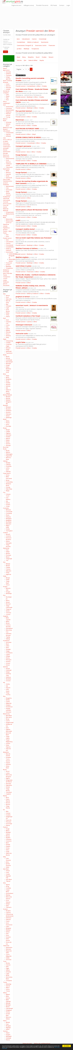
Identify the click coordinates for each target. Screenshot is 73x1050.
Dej (7, 501)
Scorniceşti (9, 823)
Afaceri (5, 68)
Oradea (44, 57)
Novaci (8, 602)
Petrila (8, 658)
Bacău (4, 355)
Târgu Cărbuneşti (9, 606)
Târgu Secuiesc (8, 545)
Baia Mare (9, 715)
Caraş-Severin (7, 473)
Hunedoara (6, 640)
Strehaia (8, 764)
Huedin (8, 504)
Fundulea (8, 466)
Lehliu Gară (7, 469)
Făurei (8, 423)
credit (18, 220)
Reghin (8, 778)
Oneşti (8, 365)
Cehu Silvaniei (8, 859)
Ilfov (4, 696)
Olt (4, 809)
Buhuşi (8, 358)
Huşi (7, 1024)
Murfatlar (8, 522)
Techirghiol (9, 531)
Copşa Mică (7, 890)
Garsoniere (9, 190)
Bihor (52, 30)
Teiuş (7, 315)
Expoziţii (8, 174)
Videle (7, 958)
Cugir (7, 308)
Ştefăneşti (9, 351)
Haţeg (7, 651)
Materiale (5, 209)
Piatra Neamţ (8, 800)
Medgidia (8, 520)
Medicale (5, 210)
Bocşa (7, 480)
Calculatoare (26, 39)
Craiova (8, 569)
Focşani (8, 1034)
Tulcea (5, 982)
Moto (4, 217)
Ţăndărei (8, 679)
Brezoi (7, 1006)
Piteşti (7, 349)
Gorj (4, 595)
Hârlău (8, 684)
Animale (8, 72)
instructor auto (22, 333)
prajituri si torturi (23, 297)
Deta (7, 966)
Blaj (7, 304)
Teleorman (6, 945)
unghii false (20, 342)
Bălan (7, 621)
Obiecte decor (8, 125)
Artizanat (8, 122)
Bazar (4, 120)
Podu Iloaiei (7, 690)
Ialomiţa (5, 667)
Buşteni (8, 837)
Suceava (5, 909)
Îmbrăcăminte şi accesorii (7, 182)
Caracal (8, 813)
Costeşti (8, 342)
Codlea (8, 431)
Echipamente (10, 212)
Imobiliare (6, 184)
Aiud (7, 297)
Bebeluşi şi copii (7, 127)
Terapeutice (35, 49)
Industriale (6, 198)
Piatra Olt (8, 820)
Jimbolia (8, 972)
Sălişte (8, 904)
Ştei (25, 60)
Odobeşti (8, 1038)
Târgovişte (9, 558)
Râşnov (8, 438)
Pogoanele (9, 456)
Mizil (7, 843)
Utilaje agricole (8, 78)
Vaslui (4, 1020)
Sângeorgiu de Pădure (9, 781)
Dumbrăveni (9, 893)
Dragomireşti (9, 722)
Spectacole (9, 177)
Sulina (8, 989)
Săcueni (51, 57)
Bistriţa (8, 398)
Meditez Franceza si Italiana (27, 248)
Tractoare (8, 75)
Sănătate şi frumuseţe (6, 270)
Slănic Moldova (8, 368)
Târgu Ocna (7, 371)
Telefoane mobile (9, 164)
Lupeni (8, 654)
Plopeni (8, 846)
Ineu (7, 327)
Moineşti (8, 363)
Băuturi (5, 119)
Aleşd (18, 57)
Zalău (7, 867)
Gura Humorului (9, 924)
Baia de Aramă (8, 754)
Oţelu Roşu (9, 489)
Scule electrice (8, 161)
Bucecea (8, 409)
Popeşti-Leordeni (8, 709)
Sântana (8, 335)
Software (8, 136)
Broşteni (8, 911)
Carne (7, 84)
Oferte (20, 75)
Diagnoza (8, 112)
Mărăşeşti (9, 1036)
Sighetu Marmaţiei (9, 730)
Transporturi (6, 277)
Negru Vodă (7, 526)
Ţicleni (8, 611)
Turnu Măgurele (8, 955)
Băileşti (8, 564)
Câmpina (8, 839)
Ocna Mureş (8, 310)
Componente (9, 132)
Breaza (8, 836)
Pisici (7, 100)
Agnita (8, 884)
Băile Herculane (9, 477)
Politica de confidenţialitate (42, 1043)
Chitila (8, 701)
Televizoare (9, 167)
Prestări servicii (35, 30)
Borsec (8, 623)
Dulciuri (8, 86)
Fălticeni (8, 919)
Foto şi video (6, 179)
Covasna (5, 532)
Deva (7, 647)
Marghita (31, 57)
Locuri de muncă (5, 206)
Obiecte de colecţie (6, 225)
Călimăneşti (9, 1008)
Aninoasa (8, 642)
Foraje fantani (21, 155)
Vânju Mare (7, 767)
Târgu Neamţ (8, 807)
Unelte (5, 280)
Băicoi (7, 830)
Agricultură (6, 70)
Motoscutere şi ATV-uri (9, 221)
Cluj (4, 492)
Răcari (7, 557)
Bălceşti (8, 1003)
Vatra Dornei (8, 939)
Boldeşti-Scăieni (8, 833)
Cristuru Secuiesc (8, 625)
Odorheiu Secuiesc (8, 634)
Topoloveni (9, 353)
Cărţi (4, 138)
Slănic (7, 850)
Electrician (20, 120)
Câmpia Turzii (8, 495)
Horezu (8, 1012)
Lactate (8, 89)
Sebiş (7, 337)
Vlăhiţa (8, 639)
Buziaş (8, 963)
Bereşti (8, 578)
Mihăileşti (9, 593)
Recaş (7, 975)
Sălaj (4, 857)
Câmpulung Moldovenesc (9, 915)
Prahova (5, 827)
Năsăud (8, 400)
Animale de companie (6, 92)
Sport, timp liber (7, 273)
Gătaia (8, 970)
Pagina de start (27, 1043)
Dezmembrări (10, 110)
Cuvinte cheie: (7, 35)
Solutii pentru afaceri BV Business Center (32, 210)
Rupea (8, 440)
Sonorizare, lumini (40, 45)
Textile (5, 275)
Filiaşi (7, 572)
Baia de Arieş (8, 301)
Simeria (8, 661)
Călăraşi (5, 461)
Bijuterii (5, 129)
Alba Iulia (8, 299)
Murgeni (8, 1026)
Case (7, 188)
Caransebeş (9, 482)
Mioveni (8, 348)
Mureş (5, 769)
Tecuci (8, 585)
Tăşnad (8, 881)
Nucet (38, 57)
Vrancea (5, 1031)
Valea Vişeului (8, 746)
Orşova (8, 762)
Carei (7, 872)
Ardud (8, 870)
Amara (8, 668)
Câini (7, 94)
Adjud (7, 1033)
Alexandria (9, 947)
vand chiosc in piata (23, 266)
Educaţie (5, 153)
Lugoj (7, 973)
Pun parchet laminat (24, 111)
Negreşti (8, 1027)
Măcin (7, 987)
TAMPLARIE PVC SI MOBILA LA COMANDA (31, 164)
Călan (7, 646)
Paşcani (8, 687)
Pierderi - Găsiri (7, 231)
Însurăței (8, 426)
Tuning (8, 117)
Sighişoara (9, 785)
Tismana (8, 612)
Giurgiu (5, 586)
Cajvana (8, 912)
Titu (7, 560)
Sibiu (4, 883)
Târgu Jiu (8, 609)
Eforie (7, 515)
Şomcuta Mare (8, 733)
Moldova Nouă (8, 484)
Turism (5, 278)
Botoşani (5, 405)
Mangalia (8, 518)
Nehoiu (8, 452)
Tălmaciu (8, 907)
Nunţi (7, 176)
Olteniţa (8, 471)
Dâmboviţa (6, 548)
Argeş (4, 339)
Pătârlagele (9, 454)
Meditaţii (26, 49)
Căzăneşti (8, 670)
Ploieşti (8, 844)
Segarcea (8, 574)
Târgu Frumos (8, 693)
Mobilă (5, 215)
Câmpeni (8, 306)
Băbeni (8, 994)
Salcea (8, 932)
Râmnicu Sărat (8, 458)
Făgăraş (8, 433)
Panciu (8, 1040)
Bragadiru (9, 698)
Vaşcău (42, 60)
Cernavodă (9, 511)
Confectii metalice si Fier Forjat (28, 316)
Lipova (8, 328)
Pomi (7, 236)
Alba (4, 294)
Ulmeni (8, 743)
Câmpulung (9, 341)
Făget (7, 968)
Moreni (8, 553)
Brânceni (8, 949)
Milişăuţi (8, 928)
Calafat (8, 567)
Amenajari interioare (24, 325)
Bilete (7, 170)
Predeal (8, 436)
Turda (7, 506)
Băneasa (8, 510)
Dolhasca (8, 918)
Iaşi (4, 682)
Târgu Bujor (7, 582)
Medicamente (10, 214)
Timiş (4, 961)
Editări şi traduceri (33, 42)
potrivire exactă (6, 48)
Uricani (8, 663)
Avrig (7, 886)
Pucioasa (8, 555)
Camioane (9, 108)
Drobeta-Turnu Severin (8, 759)
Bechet (8, 565)
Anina (7, 475)
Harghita (5, 616)
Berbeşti (8, 1005)
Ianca (7, 424)
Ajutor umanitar (7, 80)
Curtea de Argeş (8, 345)
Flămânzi (8, 414)
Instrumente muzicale (6, 201)
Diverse (5, 150)
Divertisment (6, 151)
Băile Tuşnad (8, 618)
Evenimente (44, 42)
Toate (24, 75)
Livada (8, 874)
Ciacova (8, 965)
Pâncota (8, 332)
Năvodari (8, 524)
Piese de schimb (8, 114)
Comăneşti (9, 360)
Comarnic (9, 841)
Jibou (7, 862)
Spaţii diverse (8, 192)
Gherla (8, 503)
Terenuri (8, 195)
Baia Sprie (9, 717)
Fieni (7, 550)
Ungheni (8, 794)
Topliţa (8, 637)
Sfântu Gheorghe (9, 542)
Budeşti (8, 463)
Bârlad (8, 1022)
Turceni (8, 614)
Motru (7, 600)
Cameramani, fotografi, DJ (25, 45)
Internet (8, 134)
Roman (8, 803)
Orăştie (8, 656)
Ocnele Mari (8, 1014)
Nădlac (8, 330)
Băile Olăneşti (8, 1000)
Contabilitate (21, 42)
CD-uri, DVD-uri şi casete (7, 140)
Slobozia (8, 677)
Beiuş (24, 57)
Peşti (7, 98)
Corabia (8, 815)
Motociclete (9, 219)
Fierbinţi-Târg (8, 674)
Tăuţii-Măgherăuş (9, 741)
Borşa (7, 719)
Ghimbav (8, 435)
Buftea (8, 700)
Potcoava (8, 822)
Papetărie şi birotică (6, 228)
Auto (18, 39)
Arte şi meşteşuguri (6, 102)
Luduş (7, 773)
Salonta (19, 60)
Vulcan (8, 665)
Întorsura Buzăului (8, 538)
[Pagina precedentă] (23, 69)
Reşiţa (7, 490)
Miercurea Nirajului (9, 775)
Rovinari (8, 604)
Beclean (8, 396)
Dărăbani (8, 410)
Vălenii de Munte (9, 854)
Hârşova (8, 517)
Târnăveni (9, 792)
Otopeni (8, 705)
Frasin (7, 921)
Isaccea (8, 986)
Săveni (8, 416)
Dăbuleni (8, 571)
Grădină (8, 73)
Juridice (19, 49)
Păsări (7, 96)
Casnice (34, 39)
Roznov (8, 804)
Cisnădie (8, 888)
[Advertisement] (36, 18)
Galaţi (4, 576)
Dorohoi (8, 412)
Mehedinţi (6, 752)
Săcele (7, 442)
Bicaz (7, 797)
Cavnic (8, 720)
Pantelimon (9, 707)
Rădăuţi (8, 930)
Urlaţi (7, 851)
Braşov (5, 428)
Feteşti (8, 672)
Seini (7, 728)
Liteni (7, 926)
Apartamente (10, 186)
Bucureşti (5, 447)
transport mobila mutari (25, 229)
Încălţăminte (6, 197)
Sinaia (7, 848)
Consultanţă (42, 39)
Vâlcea (5, 992)
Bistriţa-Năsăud (7, 395)
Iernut (7, 771)
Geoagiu (8, 649)
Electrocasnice (10, 158)
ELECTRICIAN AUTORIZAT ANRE (27, 129)
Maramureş (6, 714)
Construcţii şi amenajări (6, 147)
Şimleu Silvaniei (8, 864)
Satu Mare (6, 869)
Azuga (7, 829)
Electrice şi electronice (6, 156)
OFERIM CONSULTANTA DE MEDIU (28, 137)
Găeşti (7, 551)
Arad (4, 318)
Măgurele (8, 703)
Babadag (8, 984)
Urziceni (8, 680)
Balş (7, 811)
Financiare (52, 45)
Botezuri (8, 172)
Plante (5, 233)
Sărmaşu (8, 783)
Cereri (17, 75)
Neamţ (5, 796)
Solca (7, 935)
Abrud (8, 295)
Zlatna (8, 316)
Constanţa (6, 508)
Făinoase (8, 87)
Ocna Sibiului (8, 901)
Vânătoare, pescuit (6, 282)
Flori (7, 234)
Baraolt (8, 534)
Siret (7, 933)
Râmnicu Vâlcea (8, 1018)
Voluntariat (6, 285)
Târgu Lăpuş (7, 737)
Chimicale (6, 143)
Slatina (8, 825)
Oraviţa (8, 487)
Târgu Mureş (8, 789)
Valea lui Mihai (32, 60)
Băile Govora (8, 997)
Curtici (8, 325)
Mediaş (8, 895)
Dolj (4, 562)
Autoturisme (9, 106)
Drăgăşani (9, 1010)
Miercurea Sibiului (9, 897)
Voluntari (8, 712)
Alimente (5, 82)
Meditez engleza (22, 257)
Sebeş (7, 313)
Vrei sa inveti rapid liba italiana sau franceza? (34, 238)
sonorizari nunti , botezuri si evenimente (32, 305)
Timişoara (9, 980)
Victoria (8, 443)
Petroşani (8, 660)
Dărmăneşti (9, 362)
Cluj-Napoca (8, 498)
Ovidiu (8, 529)
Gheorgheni (9, 628)
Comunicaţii (6, 145)
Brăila (4, 419)
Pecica (7, 334)
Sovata (8, 787)
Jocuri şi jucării (7, 203)
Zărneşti (8, 445)
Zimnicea (8, 959)
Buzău (5, 449)
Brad (7, 644)
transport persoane (23, 146)
